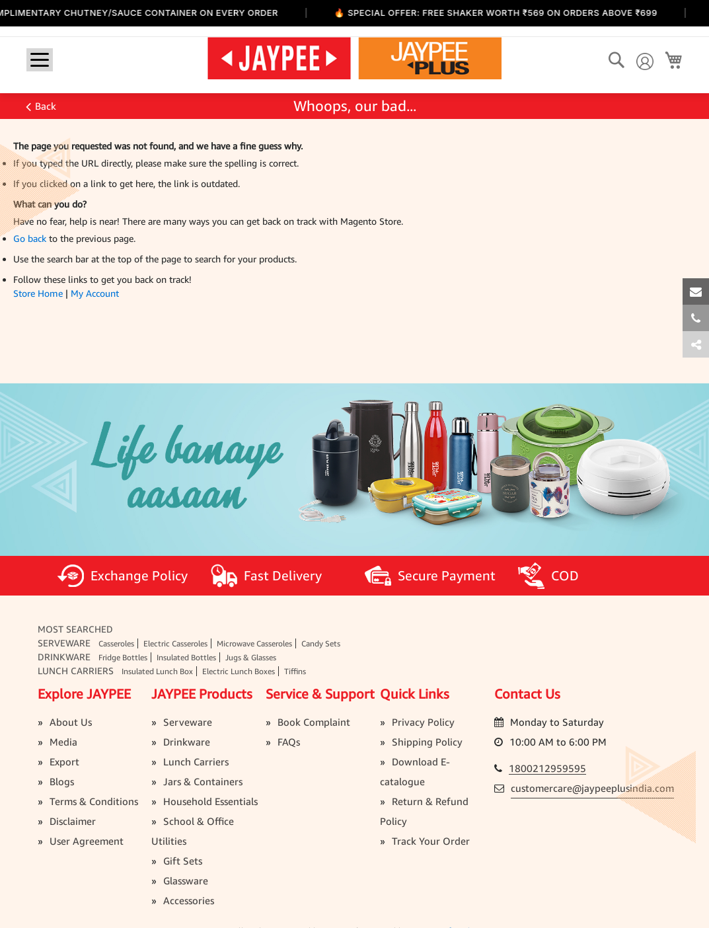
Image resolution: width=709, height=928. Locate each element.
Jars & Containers (203, 781)
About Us (71, 722)
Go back (29, 238)
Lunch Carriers (76, 670)
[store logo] (354, 57)
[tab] (696, 344)
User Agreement (87, 841)
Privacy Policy (423, 722)
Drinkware (64, 656)
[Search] (616, 60)
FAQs (289, 742)
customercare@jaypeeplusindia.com (592, 788)
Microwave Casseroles (254, 643)
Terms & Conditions (94, 801)
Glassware (185, 880)
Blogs (62, 781)
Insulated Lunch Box (157, 671)
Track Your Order (431, 841)
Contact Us (527, 693)
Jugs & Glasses (250, 657)
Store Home (38, 293)
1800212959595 (547, 768)
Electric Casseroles (175, 643)
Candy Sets (320, 643)
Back (45, 106)
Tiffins (295, 671)
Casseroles (116, 643)
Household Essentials (210, 801)
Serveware (64, 642)
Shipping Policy (427, 742)
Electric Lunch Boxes (238, 671)
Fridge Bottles (122, 657)
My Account (95, 293)
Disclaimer (73, 821)
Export (64, 761)
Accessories (188, 900)
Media (63, 742)
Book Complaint (314, 722)
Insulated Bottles (186, 657)
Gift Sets (182, 861)
